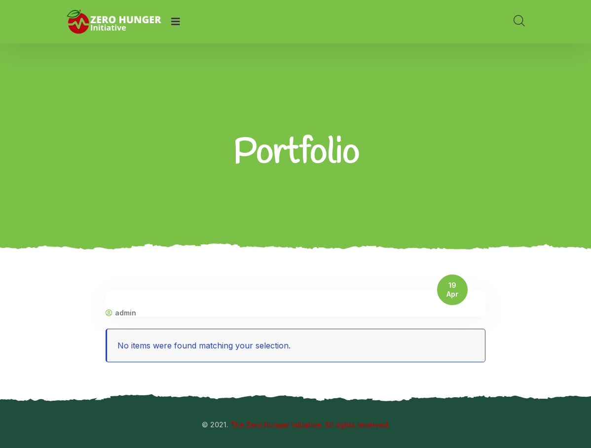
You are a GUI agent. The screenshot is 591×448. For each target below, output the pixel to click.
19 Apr (452, 289)
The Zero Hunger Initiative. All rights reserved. (310, 424)
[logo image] (113, 21)
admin (121, 313)
